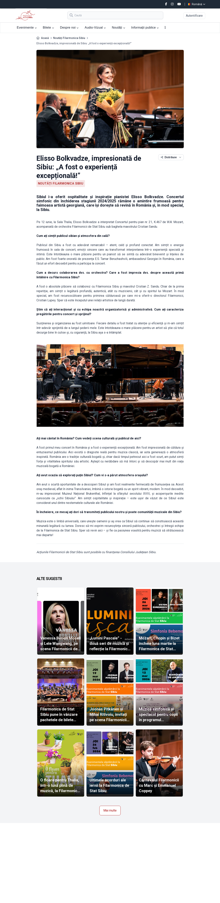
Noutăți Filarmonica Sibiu (69, 38)
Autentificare (194, 15)
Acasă (45, 38)
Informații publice (145, 27)
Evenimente (27, 27)
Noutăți (118, 27)
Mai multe (110, 810)
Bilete (48, 27)
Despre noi (69, 27)
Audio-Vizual (95, 27)
